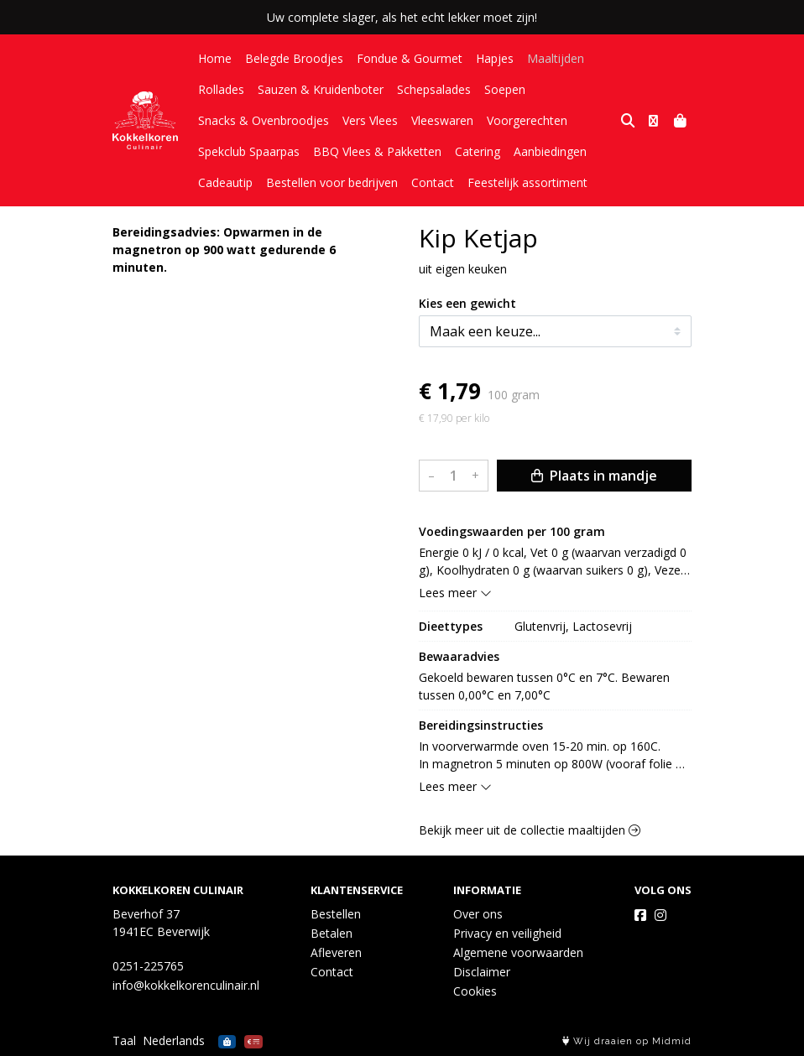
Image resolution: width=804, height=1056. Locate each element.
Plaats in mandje (594, 475)
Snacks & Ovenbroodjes (263, 120)
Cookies (475, 991)
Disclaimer (481, 972)
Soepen (504, 89)
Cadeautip (225, 182)
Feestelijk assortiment (527, 182)
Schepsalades (434, 89)
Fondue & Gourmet (409, 58)
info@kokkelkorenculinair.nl (185, 985)
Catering (477, 151)
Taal (124, 1040)
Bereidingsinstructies (481, 725)
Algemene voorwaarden (518, 952)
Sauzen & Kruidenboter (321, 89)
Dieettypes (451, 626)
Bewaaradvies (459, 656)
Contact (432, 182)
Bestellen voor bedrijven (332, 182)
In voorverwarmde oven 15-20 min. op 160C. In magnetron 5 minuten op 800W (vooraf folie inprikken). (547, 755)
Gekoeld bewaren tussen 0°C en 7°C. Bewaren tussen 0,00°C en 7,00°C (546, 686)
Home (215, 58)
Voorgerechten (527, 120)
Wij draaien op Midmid (627, 1041)
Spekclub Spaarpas (249, 151)
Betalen (331, 933)
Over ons (478, 914)
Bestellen (336, 914)
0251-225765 (148, 966)
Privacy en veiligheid (507, 933)
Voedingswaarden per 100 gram (512, 531)
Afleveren (336, 952)
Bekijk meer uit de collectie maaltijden (529, 830)
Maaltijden (555, 58)
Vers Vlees (370, 120)
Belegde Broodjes (294, 58)
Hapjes (495, 58)
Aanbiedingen (550, 151)
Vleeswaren (442, 120)
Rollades (221, 89)
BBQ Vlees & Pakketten (377, 151)
